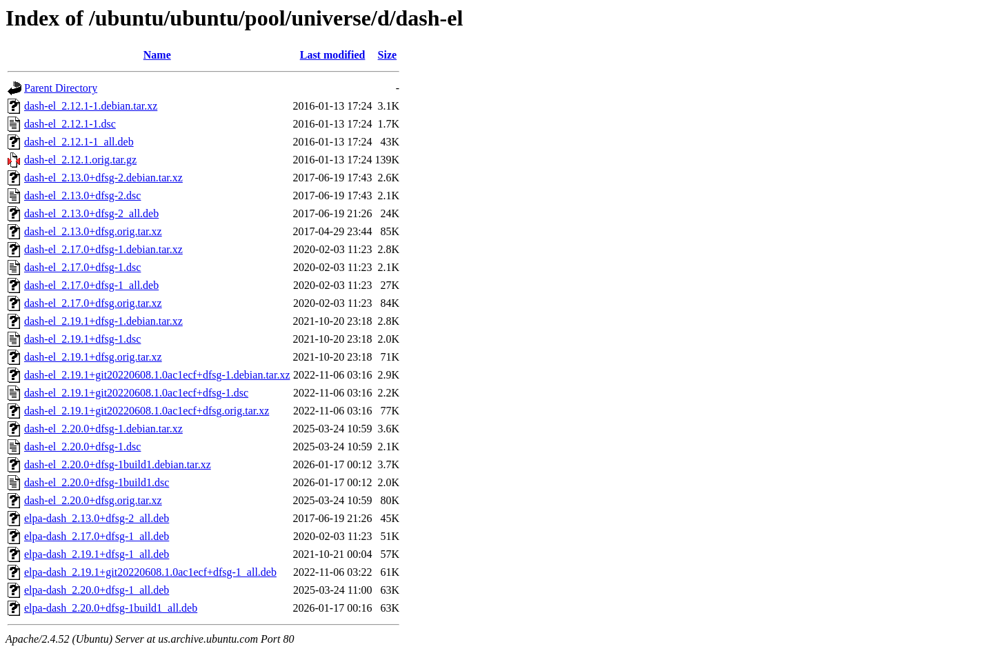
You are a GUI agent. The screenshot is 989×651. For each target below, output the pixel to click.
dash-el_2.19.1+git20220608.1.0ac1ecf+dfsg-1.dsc (136, 393)
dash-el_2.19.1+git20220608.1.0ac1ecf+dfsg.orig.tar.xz (146, 411)
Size (387, 55)
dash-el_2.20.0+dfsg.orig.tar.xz (93, 500)
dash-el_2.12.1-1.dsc (70, 124)
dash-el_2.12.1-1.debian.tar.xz (90, 106)
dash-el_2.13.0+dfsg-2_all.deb (91, 213)
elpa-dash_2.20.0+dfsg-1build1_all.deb (110, 608)
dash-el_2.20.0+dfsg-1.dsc (82, 446)
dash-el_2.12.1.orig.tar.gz (80, 160)
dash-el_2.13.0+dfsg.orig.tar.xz (93, 231)
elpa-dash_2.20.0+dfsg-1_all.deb (96, 590)
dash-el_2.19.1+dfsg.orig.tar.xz (93, 357)
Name (157, 55)
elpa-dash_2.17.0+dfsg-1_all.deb (96, 536)
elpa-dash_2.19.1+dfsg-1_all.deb (96, 554)
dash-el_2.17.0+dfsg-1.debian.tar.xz (103, 249)
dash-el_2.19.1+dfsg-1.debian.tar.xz (103, 321)
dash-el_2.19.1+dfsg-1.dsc (82, 339)
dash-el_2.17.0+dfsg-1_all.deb (91, 285)
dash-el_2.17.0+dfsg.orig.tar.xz (93, 303)
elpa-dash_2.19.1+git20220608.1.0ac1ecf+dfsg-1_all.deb (150, 572)
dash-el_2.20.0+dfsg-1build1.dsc (96, 482)
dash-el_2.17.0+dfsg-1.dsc (82, 267)
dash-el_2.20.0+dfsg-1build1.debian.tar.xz (117, 464)
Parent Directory (60, 88)
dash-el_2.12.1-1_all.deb (79, 142)
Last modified (333, 55)
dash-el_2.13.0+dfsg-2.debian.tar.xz (103, 177)
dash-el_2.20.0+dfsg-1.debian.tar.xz (103, 428)
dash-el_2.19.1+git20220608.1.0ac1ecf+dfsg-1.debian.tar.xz (157, 375)
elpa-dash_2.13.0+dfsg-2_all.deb (96, 518)
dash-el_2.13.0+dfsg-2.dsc (82, 195)
